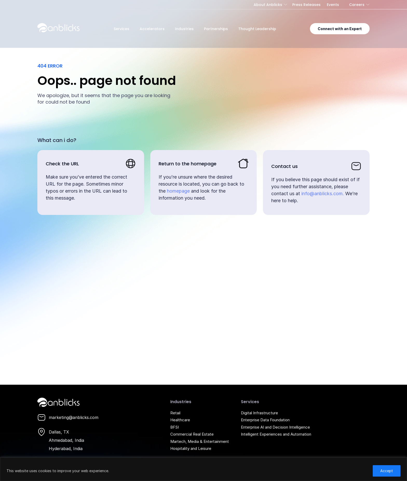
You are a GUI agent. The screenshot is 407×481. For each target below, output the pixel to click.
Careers (356, 4)
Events (333, 4)
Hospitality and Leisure (190, 448)
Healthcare (180, 419)
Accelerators (152, 28)
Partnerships (216, 28)
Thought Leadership (257, 28)
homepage (178, 191)
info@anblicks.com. (322, 193)
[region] (203, 469)
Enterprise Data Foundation (265, 419)
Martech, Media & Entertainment (199, 441)
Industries (184, 28)
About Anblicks (268, 4)
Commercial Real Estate (192, 434)
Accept (386, 471)
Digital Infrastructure (259, 412)
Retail (175, 412)
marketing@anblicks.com (73, 417)
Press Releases (306, 4)
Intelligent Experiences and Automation (276, 434)
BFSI (174, 427)
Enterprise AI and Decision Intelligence (275, 427)
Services (121, 28)
